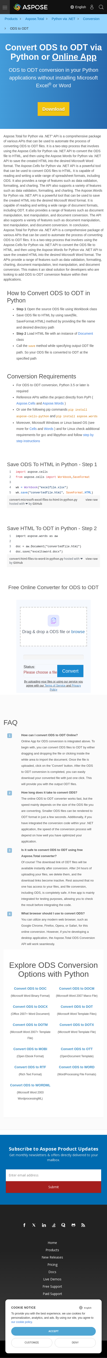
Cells (33, 428)
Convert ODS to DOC (30, 988)
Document (85, 333)
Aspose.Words (53, 403)
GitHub (37, 504)
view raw (92, 500)
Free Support (52, 1286)
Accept (53, 1331)
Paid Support (52, 1293)
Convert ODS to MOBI (30, 1049)
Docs (52, 1271)
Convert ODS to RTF (30, 1067)
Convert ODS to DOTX (77, 1024)
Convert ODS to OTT (77, 1049)
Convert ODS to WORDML (30, 1085)
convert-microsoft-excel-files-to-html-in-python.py (43, 500)
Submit (53, 1186)
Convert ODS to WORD (76, 1067)
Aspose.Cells (26, 403)
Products (52, 1249)
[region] (53, 482)
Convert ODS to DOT (77, 1006)
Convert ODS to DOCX (30, 1006)
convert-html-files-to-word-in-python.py (36, 559)
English (78, 7)
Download (53, 108)
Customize (32, 1342)
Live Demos (52, 1279)
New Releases (52, 1257)
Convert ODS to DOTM (30, 1024)
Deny (75, 1342)
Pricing (52, 1264)
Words (48, 428)
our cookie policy (21, 1322)
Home (52, 1242)
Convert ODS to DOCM (76, 988)
